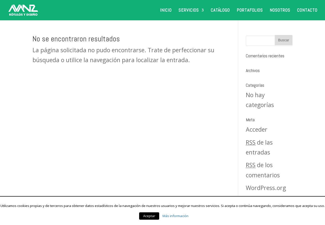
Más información (175, 216)
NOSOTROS (280, 10)
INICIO (166, 10)
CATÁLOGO (220, 10)
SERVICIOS (188, 10)
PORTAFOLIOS (250, 10)
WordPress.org (266, 188)
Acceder (256, 129)
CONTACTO (307, 10)
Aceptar (149, 216)
